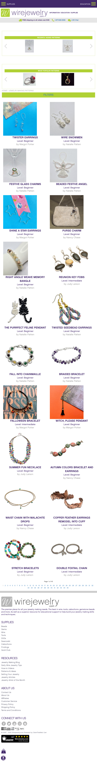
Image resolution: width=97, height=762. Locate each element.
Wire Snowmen (71, 137)
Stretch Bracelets (25, 568)
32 (92, 585)
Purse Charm (71, 230)
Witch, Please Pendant (72, 421)
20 (54, 585)
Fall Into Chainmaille (25, 374)
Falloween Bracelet (25, 421)
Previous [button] (6, 46)
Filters (48, 95)
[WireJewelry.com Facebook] (4, 724)
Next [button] (91, 46)
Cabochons (6, 644)
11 (27, 585)
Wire (3, 632)
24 (66, 585)
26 (73, 585)
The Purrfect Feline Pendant (25, 327)
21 (57, 585)
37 (41, 588)
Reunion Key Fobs (72, 277)
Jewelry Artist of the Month (13, 680)
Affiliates (5, 698)
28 (79, 585)
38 (45, 588)
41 (54, 588)
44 (64, 588)
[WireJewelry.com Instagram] (20, 724)
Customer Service (9, 701)
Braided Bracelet (72, 374)
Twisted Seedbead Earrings (72, 327)
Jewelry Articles (8, 677)
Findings (5, 647)
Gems (4, 629)
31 (89, 585)
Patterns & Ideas (8, 671)
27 (76, 585)
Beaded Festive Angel (71, 184)
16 (42, 585)
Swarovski (5, 641)
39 (48, 588)
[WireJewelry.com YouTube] (14, 724)
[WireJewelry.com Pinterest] (25, 724)
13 (33, 585)
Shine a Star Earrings (25, 230)
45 (68, 588)
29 (83, 585)
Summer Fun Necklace (25, 467)
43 (61, 588)
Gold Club (5, 650)
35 (35, 588)
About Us (5, 695)
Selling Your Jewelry (10, 674)
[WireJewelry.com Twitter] (9, 724)
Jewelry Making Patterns (21, 91)
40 (51, 588)
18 (47, 585)
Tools (3, 635)
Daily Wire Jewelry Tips (11, 665)
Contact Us (6, 692)
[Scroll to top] (3, 760)
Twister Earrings (25, 137)
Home (4, 91)
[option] (29, 46)
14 (36, 585)
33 (28, 588)
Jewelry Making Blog (10, 662)
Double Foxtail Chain (72, 568)
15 (39, 585)
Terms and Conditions (11, 710)
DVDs (3, 638)
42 (58, 588)
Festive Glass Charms (25, 184)
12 (30, 585)
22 (60, 585)
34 (32, 588)
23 (63, 585)
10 (24, 585)
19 (50, 585)
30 (86, 585)
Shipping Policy (8, 707)
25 (70, 585)
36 (38, 588)
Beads (4, 626)
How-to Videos (7, 668)
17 (45, 585)
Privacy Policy (7, 704)
